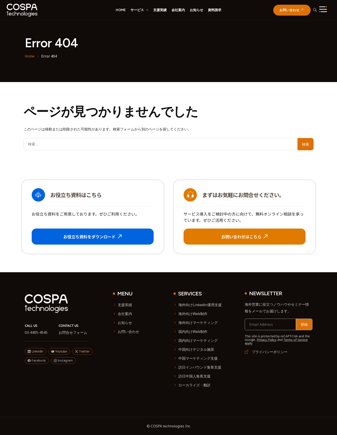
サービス (137, 10)
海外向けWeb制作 (192, 313)
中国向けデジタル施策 (196, 349)
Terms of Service (295, 340)
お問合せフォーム (73, 332)
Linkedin (35, 351)
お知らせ (196, 10)
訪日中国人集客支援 (194, 376)
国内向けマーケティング (198, 340)
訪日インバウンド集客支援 (199, 367)
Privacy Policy (266, 340)
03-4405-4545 (36, 332)
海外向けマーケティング (198, 322)
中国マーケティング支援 (198, 358)
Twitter (82, 351)
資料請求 (214, 10)
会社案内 (178, 10)
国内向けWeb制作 (192, 331)
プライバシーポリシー (266, 351)
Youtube (59, 351)
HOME (121, 10)
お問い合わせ (128, 331)
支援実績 (160, 10)
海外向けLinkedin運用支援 (200, 304)
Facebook (37, 360)
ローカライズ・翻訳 (194, 385)
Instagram (63, 360)
